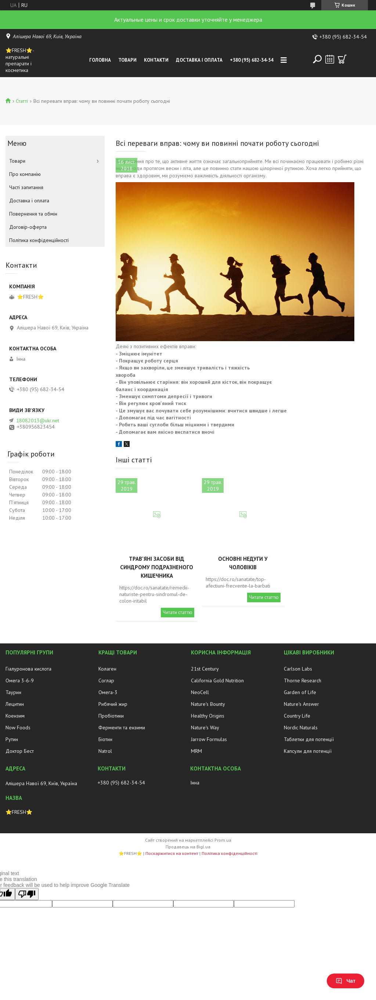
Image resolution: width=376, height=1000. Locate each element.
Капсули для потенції (308, 751)
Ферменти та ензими (121, 727)
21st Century (205, 668)
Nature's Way (205, 727)
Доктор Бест (20, 751)
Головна (100, 60)
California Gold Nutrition (217, 680)
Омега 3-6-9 (20, 680)
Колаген (107, 668)
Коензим (15, 715)
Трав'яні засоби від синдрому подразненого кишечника (156, 567)
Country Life (297, 715)
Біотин (105, 739)
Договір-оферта (28, 227)
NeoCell (200, 692)
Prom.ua (222, 840)
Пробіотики (111, 715)
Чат (345, 981)
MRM (196, 751)
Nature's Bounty (208, 704)
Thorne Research (302, 680)
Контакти (156, 60)
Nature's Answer (301, 704)
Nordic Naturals (301, 727)
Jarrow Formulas (209, 739)
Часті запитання (26, 187)
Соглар (106, 680)
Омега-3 (108, 692)
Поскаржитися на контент (171, 853)
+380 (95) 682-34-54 (251, 60)
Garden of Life (300, 692)
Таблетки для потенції (309, 739)
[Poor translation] (27, 894)
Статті (22, 101)
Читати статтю (177, 612)
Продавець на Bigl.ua (188, 846)
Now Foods (18, 727)
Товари (127, 60)
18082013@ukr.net (37, 420)
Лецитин (15, 704)
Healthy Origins (207, 715)
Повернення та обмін (33, 213)
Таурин (13, 692)
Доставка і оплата (199, 60)
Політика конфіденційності (39, 240)
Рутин (12, 739)
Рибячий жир (112, 704)
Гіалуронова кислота (28, 668)
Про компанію (25, 174)
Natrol (105, 751)
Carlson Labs (298, 668)
